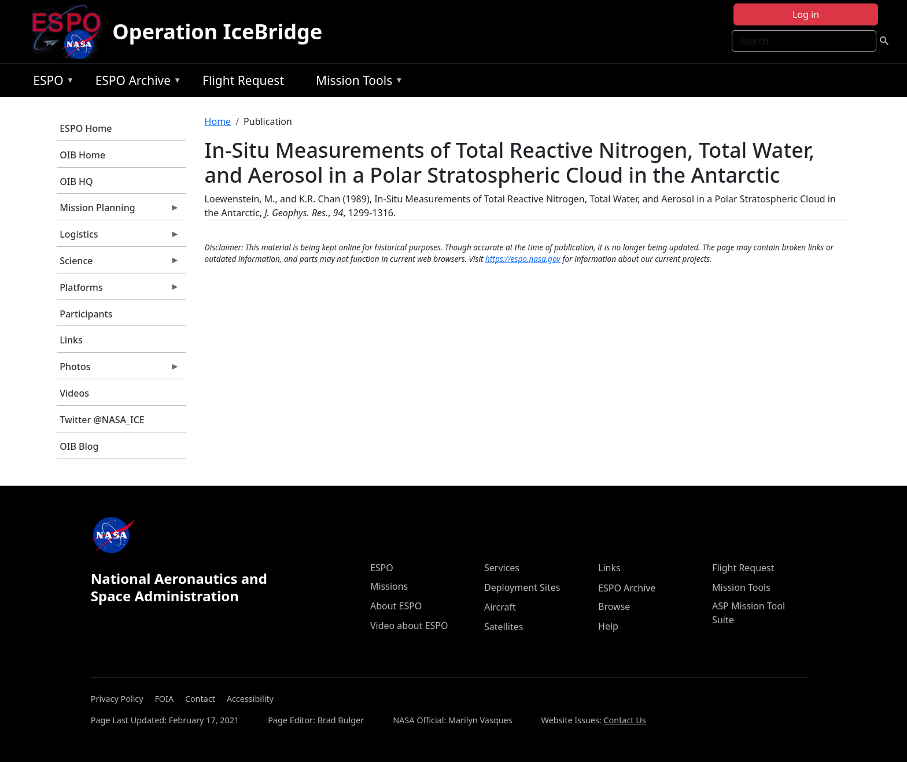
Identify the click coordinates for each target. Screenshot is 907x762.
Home (218, 121)
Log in (805, 14)
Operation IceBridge (217, 31)
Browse (614, 606)
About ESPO (396, 606)
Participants (86, 314)
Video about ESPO (409, 625)
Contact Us (624, 720)
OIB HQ (76, 181)
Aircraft (500, 607)
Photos (118, 369)
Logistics (118, 237)
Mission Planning (118, 210)
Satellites (503, 626)
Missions (389, 586)
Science (118, 263)
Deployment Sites (522, 587)
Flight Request (243, 80)
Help (608, 626)
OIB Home (82, 155)
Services (501, 567)
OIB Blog (79, 446)
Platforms (118, 290)
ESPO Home (86, 128)
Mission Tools (356, 82)
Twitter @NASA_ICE (102, 419)
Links (71, 340)
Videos (74, 393)
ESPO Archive (136, 82)
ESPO (50, 82)
